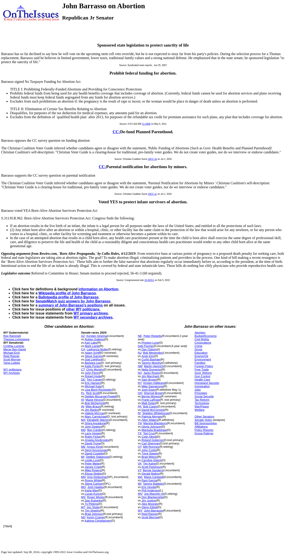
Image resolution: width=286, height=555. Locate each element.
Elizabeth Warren (98, 420)
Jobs (198, 389)
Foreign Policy (204, 366)
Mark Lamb (92, 346)
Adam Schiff (92, 352)
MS (83, 497)
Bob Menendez (152, 352)
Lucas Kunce (93, 493)
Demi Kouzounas (96, 450)
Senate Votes (203, 420)
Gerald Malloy (150, 473)
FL (82, 393)
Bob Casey (150, 406)
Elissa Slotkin (93, 473)
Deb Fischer (146, 346)
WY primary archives (91, 313)
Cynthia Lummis (13, 346)
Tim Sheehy (92, 510)
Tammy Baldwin (153, 483)
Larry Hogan (93, 433)
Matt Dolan (148, 403)
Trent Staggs (149, 453)
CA (83, 349)
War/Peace (202, 406)
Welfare (200, 409)
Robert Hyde (93, 376)
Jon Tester (93, 507)
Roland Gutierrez (152, 440)
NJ (139, 352)
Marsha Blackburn (155, 423)
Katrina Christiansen (98, 520)
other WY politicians (83, 309)
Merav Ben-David (14, 349)
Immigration (202, 386)
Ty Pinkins (91, 504)
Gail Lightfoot (93, 359)
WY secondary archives (93, 317)
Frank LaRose (150, 399)
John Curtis (148, 450)
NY (140, 383)
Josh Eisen (148, 389)
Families (200, 362)
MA (83, 420)
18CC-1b (152, 159)
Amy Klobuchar (97, 477)
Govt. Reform (203, 373)
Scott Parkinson (151, 467)
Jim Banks (91, 409)
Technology (202, 403)
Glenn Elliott (149, 507)
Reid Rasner (11, 356)
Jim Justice (148, 500)
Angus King (94, 446)
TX (140, 433)
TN (140, 423)
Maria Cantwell (153, 477)
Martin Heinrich (153, 366)
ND (83, 517)
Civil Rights (202, 339)
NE (140, 336)
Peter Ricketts (152, 336)
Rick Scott (92, 393)
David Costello (94, 453)
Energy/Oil (201, 356)
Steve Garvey (93, 356)
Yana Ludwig (11, 362)
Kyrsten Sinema (96, 336)
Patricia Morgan (151, 416)
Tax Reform (202, 399)
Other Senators (204, 416)
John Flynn (92, 373)
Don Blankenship (152, 497)
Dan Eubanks (93, 500)
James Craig (93, 467)
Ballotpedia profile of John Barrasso (68, 297)
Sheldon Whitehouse (155, 413)
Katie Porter (92, 366)
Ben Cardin (94, 430)
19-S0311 (149, 280)
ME (83, 446)
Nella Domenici (151, 369)
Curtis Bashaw (150, 359)
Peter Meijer (92, 463)
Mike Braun (93, 406)
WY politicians (12, 369)
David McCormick (152, 409)
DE (83, 379)
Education (201, 352)
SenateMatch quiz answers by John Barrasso (73, 301)
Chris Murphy (94, 369)
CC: (116, 131)
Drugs (198, 349)
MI (82, 457)
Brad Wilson (149, 457)
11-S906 (146, 124)
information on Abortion (98, 289)
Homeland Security (207, 383)
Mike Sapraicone (152, 386)
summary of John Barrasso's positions (70, 305)
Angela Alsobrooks (97, 440)
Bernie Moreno (150, 396)
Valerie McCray (94, 413)
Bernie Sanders (153, 470)
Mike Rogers (93, 470)
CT (83, 369)
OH (140, 393)
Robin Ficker (93, 436)
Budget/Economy (206, 336)
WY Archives (11, 373)
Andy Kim (147, 356)
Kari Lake (91, 342)
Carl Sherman (150, 443)
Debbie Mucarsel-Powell (100, 396)
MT (83, 507)
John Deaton (93, 426)
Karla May (91, 490)
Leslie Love (92, 460)
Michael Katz (93, 386)
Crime (198, 346)
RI (139, 413)
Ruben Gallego (94, 339)
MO (83, 487)
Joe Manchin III (154, 493)
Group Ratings (204, 433)
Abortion (200, 332)
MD (83, 430)
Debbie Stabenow (97, 457)
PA (139, 406)
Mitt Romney (151, 446)
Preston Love (150, 342)
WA (140, 477)
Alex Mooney (149, 504)
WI (139, 483)
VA (139, 463)
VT (139, 470)
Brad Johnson (94, 514)
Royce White (93, 480)
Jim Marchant (150, 376)
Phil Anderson (150, 490)
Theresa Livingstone (16, 339)
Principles (201, 393)
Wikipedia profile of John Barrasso (67, 293)
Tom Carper (94, 379)
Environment (203, 359)
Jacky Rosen (151, 373)
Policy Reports (204, 430)
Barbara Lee (93, 362)
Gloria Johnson (151, 426)
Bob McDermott (95, 403)
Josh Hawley (95, 487)
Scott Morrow (12, 359)
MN (83, 477)
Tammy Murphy (151, 362)
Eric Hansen (93, 383)
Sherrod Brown (153, 393)
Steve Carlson (94, 483)
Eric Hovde (148, 487)
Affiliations (201, 426)
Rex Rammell (12, 336)
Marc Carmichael (96, 416)
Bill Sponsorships (206, 423)
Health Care (202, 379)
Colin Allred (148, 436)
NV (140, 373)
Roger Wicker (96, 497)
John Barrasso (153, 510)
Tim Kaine (149, 463)
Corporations (203, 342)
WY (140, 510)
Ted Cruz (149, 433)
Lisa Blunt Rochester (98, 389)
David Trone (92, 443)
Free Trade (202, 369)
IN (82, 406)
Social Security (204, 396)
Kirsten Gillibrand (154, 383)
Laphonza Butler (97, 349)
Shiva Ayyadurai (95, 423)
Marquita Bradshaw (153, 430)
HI (82, 399)
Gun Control (202, 376)
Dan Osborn (149, 349)
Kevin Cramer (96, 517)
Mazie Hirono (94, 399)
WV (140, 493)
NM (140, 366)
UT (139, 446)
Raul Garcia (149, 480)
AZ (83, 336)
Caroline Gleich (151, 460)
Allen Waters (149, 420)
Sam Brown (148, 379)
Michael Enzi (11, 352)
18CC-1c (152, 194)
